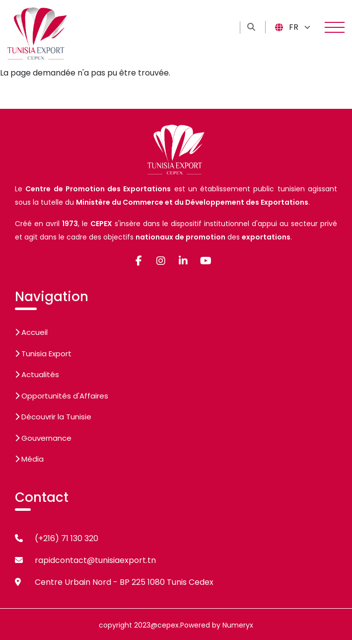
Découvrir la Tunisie (53, 416)
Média (29, 459)
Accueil (31, 332)
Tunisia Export (43, 353)
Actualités (37, 374)
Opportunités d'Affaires (61, 396)
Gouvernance (43, 438)
